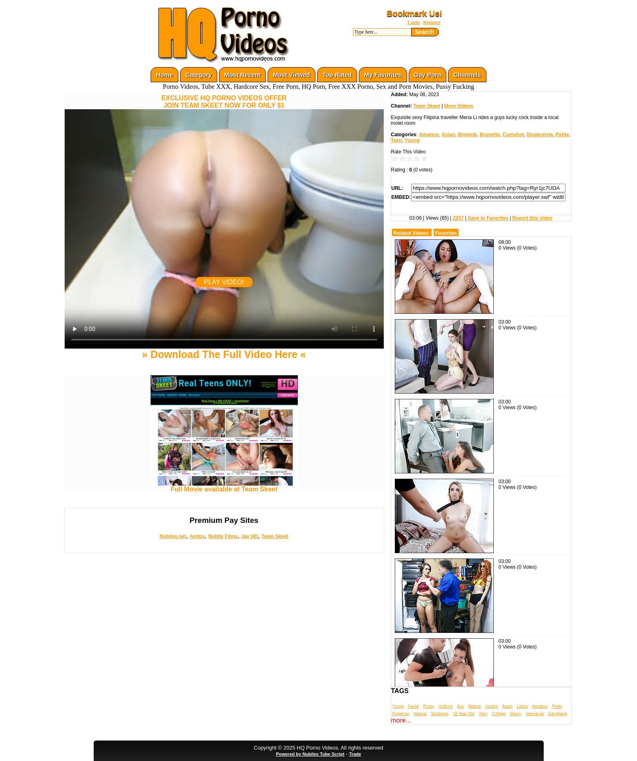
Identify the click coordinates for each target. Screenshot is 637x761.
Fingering (401, 713)
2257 (458, 218)
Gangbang (557, 713)
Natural (420, 713)
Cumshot (513, 134)
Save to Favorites (488, 218)
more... (401, 720)
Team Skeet (274, 536)
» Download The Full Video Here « (224, 354)
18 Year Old (463, 713)
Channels (467, 74)
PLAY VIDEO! (224, 282)
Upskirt (491, 706)
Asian (448, 134)
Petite (562, 134)
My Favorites (383, 74)
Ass (460, 706)
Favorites (446, 233)
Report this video (532, 218)
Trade (355, 754)
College (499, 713)
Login (413, 22)
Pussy (428, 706)
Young (412, 140)
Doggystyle (540, 134)
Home (164, 74)
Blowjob (467, 134)
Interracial (535, 713)
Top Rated (337, 74)
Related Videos (411, 233)
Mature (474, 706)
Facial (413, 706)
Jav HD (249, 536)
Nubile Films (222, 536)
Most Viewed (291, 74)
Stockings (439, 713)
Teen (396, 140)
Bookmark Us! (414, 13)
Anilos (197, 536)
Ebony (515, 713)
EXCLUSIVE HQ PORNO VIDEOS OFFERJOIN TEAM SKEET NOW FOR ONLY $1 (224, 102)
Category (198, 74)
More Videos (458, 106)
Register (432, 22)
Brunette (489, 134)
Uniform (446, 706)
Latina (522, 706)
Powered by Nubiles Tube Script (310, 754)
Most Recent (242, 74)
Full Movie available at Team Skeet (224, 486)
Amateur (429, 134)
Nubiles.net (173, 536)
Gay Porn (427, 74)
